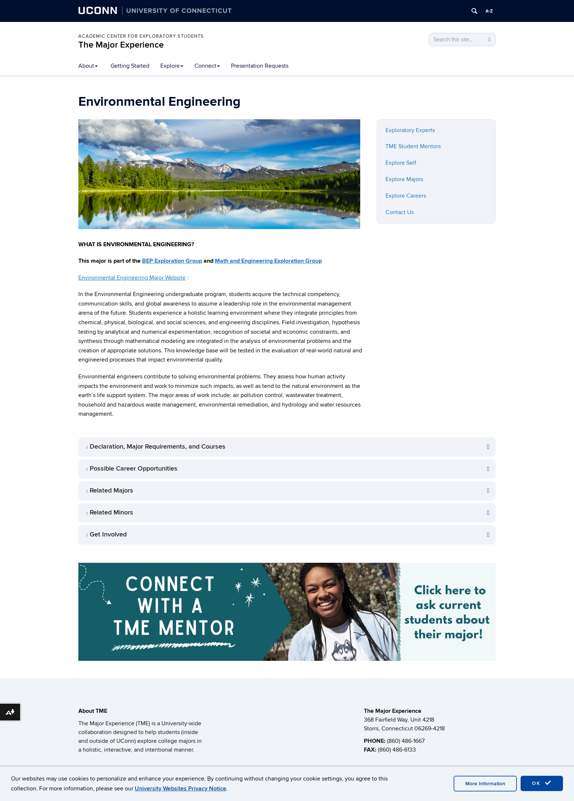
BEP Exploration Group (172, 261)
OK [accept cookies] (542, 783)
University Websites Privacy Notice (180, 788)
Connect (207, 66)
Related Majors (111, 490)
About (88, 66)
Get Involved (108, 534)
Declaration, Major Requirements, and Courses (157, 446)
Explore (171, 66)
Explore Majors (404, 179)
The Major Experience (121, 45)
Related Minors (111, 512)
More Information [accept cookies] (485, 784)
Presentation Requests (259, 66)
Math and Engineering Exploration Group (268, 261)
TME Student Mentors (413, 146)
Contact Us (399, 212)
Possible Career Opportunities (134, 468)
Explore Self (400, 162)
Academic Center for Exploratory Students (141, 36)
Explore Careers (405, 195)
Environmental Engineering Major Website (133, 277)
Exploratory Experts (410, 130)
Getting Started (130, 66)
